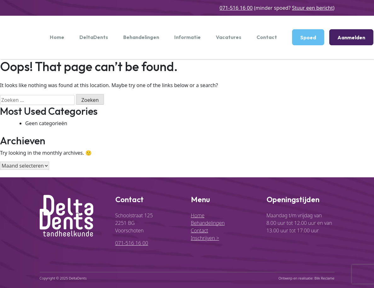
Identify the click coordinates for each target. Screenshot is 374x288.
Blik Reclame (324, 278)
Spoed (308, 37)
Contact (266, 37)
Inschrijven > (205, 238)
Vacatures (228, 37)
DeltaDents (93, 37)
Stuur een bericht (312, 7)
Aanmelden (351, 37)
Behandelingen (141, 37)
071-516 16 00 (236, 7)
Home (57, 37)
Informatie (187, 37)
